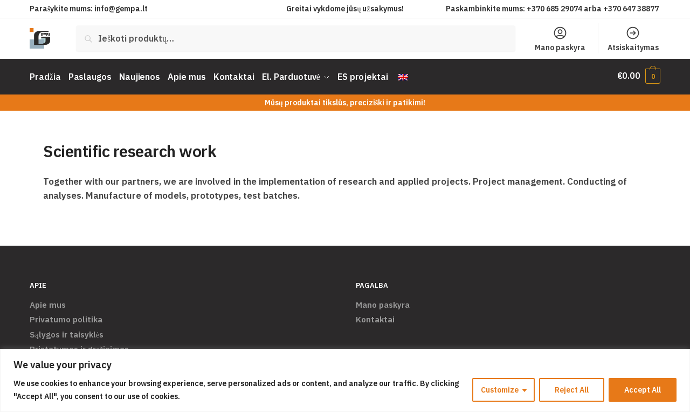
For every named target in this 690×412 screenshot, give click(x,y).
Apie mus (48, 302)
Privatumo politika (66, 317)
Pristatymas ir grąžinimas (79, 346)
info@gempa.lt (121, 8)
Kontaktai (375, 317)
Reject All (572, 390)
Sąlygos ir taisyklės (67, 332)
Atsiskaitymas (633, 38)
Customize (500, 390)
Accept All (642, 390)
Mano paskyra (560, 38)
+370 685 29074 (554, 8)
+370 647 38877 (631, 8)
